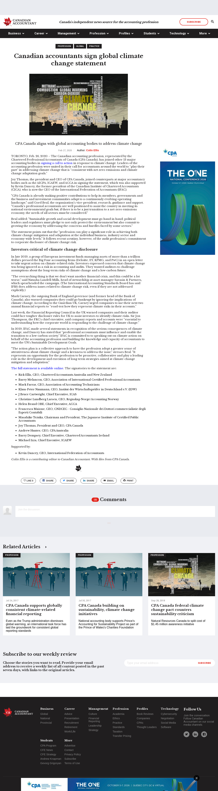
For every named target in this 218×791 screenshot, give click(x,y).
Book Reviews (145, 713)
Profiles (124, 47)
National (45, 718)
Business (14, 47)
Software (166, 727)
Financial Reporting (94, 720)
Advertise (69, 745)
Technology (177, 47)
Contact (69, 750)
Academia (118, 713)
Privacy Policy (72, 754)
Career (39, 47)
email (109, 494)
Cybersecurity (169, 713)
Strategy (93, 730)
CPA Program (48, 745)
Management (67, 47)
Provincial (46, 722)
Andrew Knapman (50, 758)
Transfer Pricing (122, 735)
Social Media (168, 722)
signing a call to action (57, 177)
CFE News (46, 750)
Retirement (70, 727)
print (128, 494)
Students (150, 47)
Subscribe (194, 35)
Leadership (94, 725)
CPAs (140, 722)
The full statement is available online (37, 382)
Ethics (116, 718)
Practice (94, 60)
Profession (97, 47)
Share (48, 494)
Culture (92, 713)
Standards (119, 727)
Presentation (71, 718)
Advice (68, 713)
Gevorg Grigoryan (50, 763)
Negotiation (167, 718)
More (203, 47)
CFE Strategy (48, 754)
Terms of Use (72, 763)
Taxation (118, 731)
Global (80, 60)
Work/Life (70, 731)
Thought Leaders (147, 727)
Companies (143, 718)
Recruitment (71, 722)
